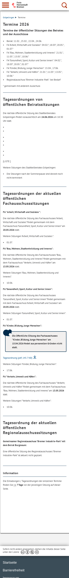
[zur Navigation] (5, 5)
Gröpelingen (9, 17)
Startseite (10, 562)
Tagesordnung (17, 357)
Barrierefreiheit (13, 570)
